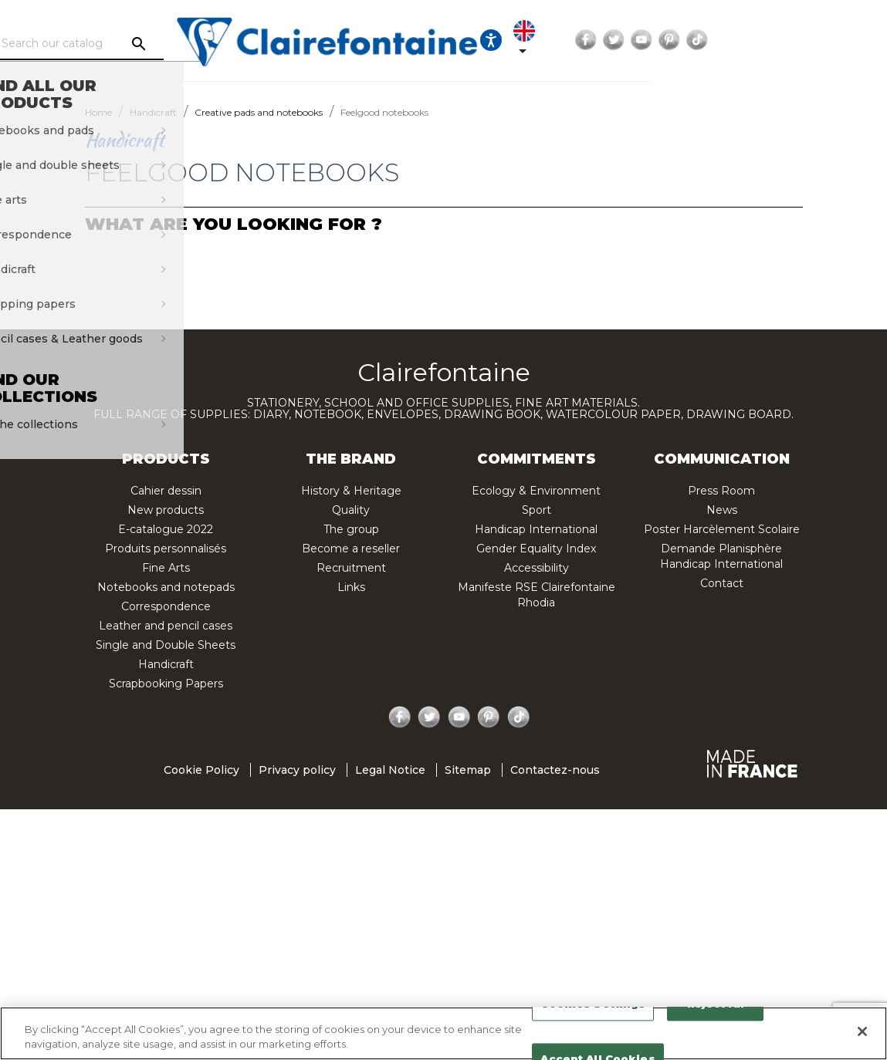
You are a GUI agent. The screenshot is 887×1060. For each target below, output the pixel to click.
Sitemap (468, 770)
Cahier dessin (165, 491)
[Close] (862, 1031)
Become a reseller (351, 548)
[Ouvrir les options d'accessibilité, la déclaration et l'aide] (613, 40)
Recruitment (351, 568)
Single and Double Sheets (165, 645)
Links (351, 587)
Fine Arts (166, 568)
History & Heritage (351, 491)
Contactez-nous (555, 770)
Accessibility (536, 568)
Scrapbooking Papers (166, 683)
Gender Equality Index (536, 548)
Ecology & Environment (536, 491)
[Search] (178, 44)
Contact (721, 583)
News (721, 510)
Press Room (721, 491)
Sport (536, 510)
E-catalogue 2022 (165, 529)
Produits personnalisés (165, 548)
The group (351, 529)
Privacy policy (297, 770)
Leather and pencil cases (165, 626)
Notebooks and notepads (166, 587)
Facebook (729, 40)
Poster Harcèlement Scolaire (722, 529)
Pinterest (813, 40)
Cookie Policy (201, 770)
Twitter (757, 40)
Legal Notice (390, 770)
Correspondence (166, 606)
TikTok (840, 40)
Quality (351, 510)
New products (165, 510)
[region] (443, 1033)
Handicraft (166, 664)
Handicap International (536, 529)
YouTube (785, 40)
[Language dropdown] (660, 40)
